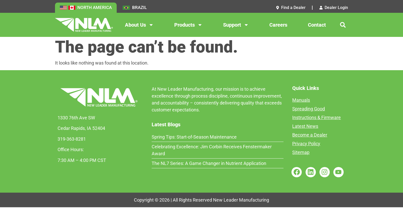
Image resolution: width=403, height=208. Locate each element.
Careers (278, 25)
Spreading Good (308, 109)
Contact (317, 25)
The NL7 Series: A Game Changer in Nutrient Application (209, 164)
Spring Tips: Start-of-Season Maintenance (194, 137)
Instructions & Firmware (316, 118)
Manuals (301, 100)
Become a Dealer (309, 135)
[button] (343, 25)
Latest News (305, 126)
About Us (139, 25)
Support (236, 25)
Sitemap (300, 152)
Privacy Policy (306, 144)
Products (188, 25)
